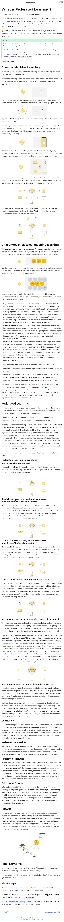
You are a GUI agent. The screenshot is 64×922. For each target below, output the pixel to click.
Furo (43, 919)
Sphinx (28, 919)
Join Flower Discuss (10, 50)
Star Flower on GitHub (9, 43)
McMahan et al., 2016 (10, 643)
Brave (44, 384)
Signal (4, 387)
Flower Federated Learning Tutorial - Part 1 (21, 902)
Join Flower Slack (9, 54)
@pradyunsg (37, 919)
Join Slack (38, 890)
